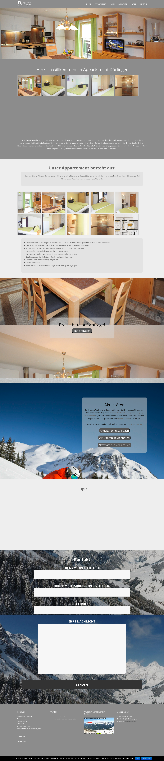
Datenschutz (146, 758)
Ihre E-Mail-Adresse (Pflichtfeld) (82, 589)
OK (138, 758)
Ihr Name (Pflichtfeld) (82, 571)
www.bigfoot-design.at (132, 721)
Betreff (82, 607)
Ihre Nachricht (82, 647)
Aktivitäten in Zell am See (114, 445)
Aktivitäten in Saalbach (114, 430)
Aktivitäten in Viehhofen (114, 438)
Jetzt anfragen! (82, 331)
